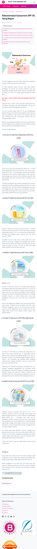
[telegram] (14, 473)
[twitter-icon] (5, 517)
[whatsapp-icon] (14, 517)
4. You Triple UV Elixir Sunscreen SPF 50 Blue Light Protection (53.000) (18, 38)
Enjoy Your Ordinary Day (17, 1)
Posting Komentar (6, 483)
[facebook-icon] (3, 517)
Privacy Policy (6, 506)
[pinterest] (17, 473)
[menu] (3, 2)
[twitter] (8, 473)
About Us (5, 510)
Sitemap (4, 512)
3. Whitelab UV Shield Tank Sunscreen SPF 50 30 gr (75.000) (17, 35)
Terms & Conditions (7, 508)
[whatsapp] (11, 473)
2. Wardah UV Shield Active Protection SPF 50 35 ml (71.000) (17, 33)
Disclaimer (5, 504)
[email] (20, 473)
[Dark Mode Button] (34, 2)
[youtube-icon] (11, 517)
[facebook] (5, 473)
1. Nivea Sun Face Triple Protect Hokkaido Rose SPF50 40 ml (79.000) (17, 29)
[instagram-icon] (8, 517)
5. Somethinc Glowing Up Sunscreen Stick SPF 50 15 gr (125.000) (16, 42)
